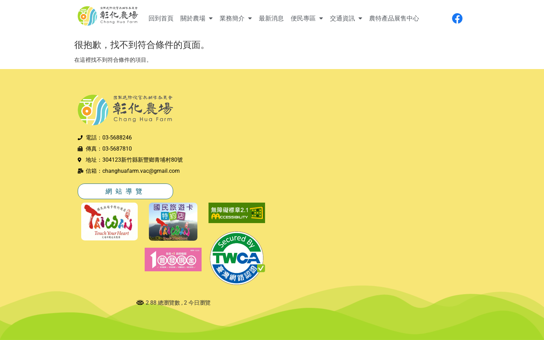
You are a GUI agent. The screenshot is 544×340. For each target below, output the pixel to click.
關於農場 (196, 18)
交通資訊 (346, 18)
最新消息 (271, 18)
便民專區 (307, 18)
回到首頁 (160, 18)
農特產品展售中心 (394, 18)
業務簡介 (236, 18)
